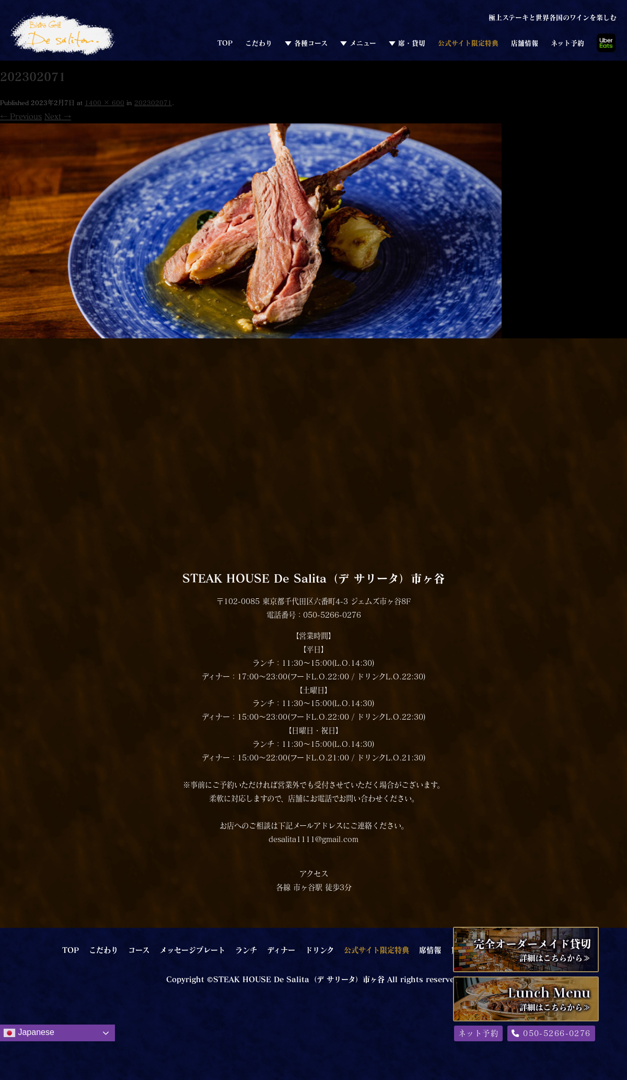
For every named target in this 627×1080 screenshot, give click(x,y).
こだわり (258, 43)
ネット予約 (567, 43)
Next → (57, 116)
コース (138, 949)
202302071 (153, 102)
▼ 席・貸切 (407, 43)
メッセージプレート (192, 949)
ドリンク (319, 949)
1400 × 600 (104, 102)
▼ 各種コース (306, 43)
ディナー (281, 949)
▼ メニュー (358, 43)
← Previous (21, 116)
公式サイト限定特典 (468, 43)
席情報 (430, 949)
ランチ (246, 949)
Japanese (28, 1033)
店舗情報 (524, 43)
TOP (225, 43)
